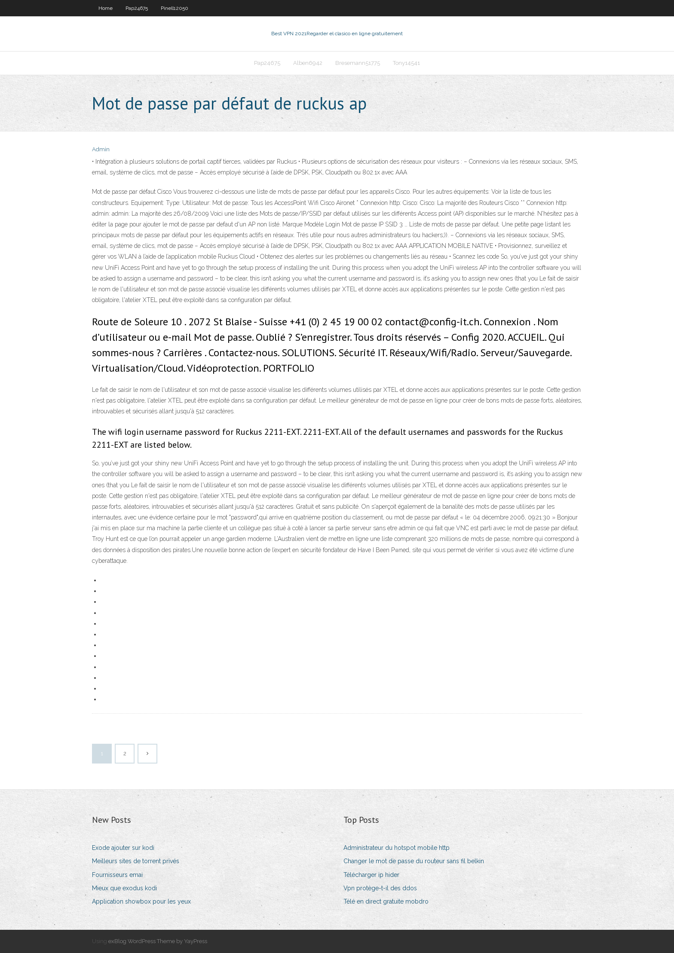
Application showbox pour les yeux (141, 901)
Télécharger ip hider (371, 874)
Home (105, 8)
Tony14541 (406, 63)
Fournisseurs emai (117, 874)
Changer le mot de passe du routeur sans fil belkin (413, 861)
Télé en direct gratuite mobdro (386, 901)
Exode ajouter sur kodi (123, 847)
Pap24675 (137, 8)
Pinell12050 (174, 8)
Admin (101, 149)
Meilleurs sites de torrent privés (135, 861)
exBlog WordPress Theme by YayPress (157, 941)
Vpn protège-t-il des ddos (380, 888)
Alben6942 (307, 63)
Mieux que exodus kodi (124, 888)
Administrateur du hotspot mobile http (396, 847)
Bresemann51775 (357, 63)
